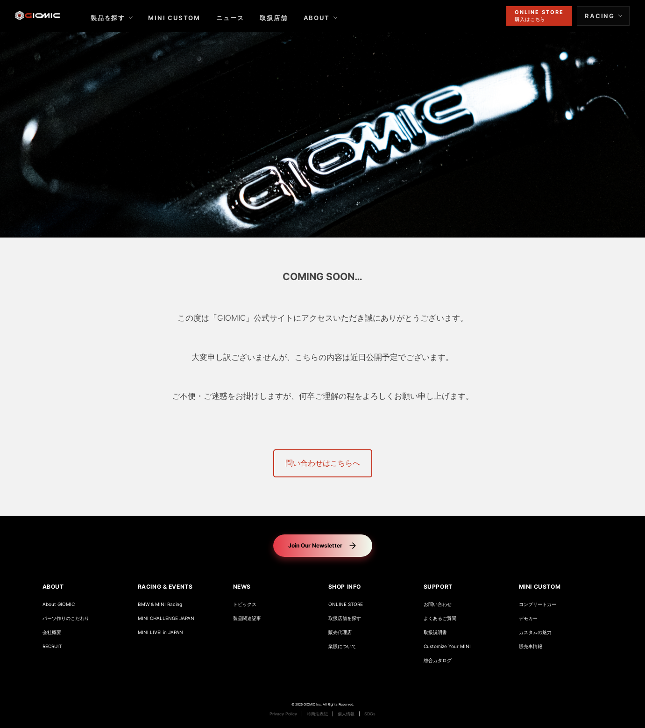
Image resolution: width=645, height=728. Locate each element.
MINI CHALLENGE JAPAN (166, 618)
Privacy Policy (283, 714)
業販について (342, 646)
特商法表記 (317, 714)
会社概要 (52, 632)
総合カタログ (438, 660)
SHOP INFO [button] (344, 586)
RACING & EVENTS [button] (165, 586)
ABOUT (324, 18)
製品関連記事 (247, 618)
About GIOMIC (59, 604)
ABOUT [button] (53, 586)
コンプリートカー (537, 604)
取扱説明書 (435, 632)
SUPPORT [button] (438, 586)
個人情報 (346, 714)
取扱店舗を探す (344, 618)
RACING (592, 16)
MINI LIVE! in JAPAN (160, 632)
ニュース (238, 18)
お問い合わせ (438, 604)
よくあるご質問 (440, 618)
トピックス (244, 604)
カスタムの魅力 (535, 632)
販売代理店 (340, 632)
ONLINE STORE (345, 604)
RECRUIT (52, 646)
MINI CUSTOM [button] (540, 586)
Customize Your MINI (447, 646)
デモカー (528, 618)
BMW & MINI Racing (160, 604)
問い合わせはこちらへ (322, 463)
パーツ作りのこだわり (66, 618)
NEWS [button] (242, 586)
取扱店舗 (281, 18)
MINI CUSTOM (182, 18)
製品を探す (116, 18)
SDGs (370, 714)
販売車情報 (530, 646)
